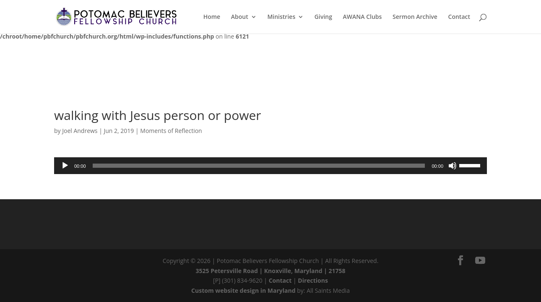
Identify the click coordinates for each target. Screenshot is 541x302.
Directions (313, 280)
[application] (270, 165)
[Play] (65, 165)
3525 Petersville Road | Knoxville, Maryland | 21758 (271, 271)
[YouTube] (480, 260)
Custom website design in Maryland (243, 290)
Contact (280, 280)
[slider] (259, 166)
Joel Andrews (79, 131)
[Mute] (452, 165)
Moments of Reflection (171, 131)
